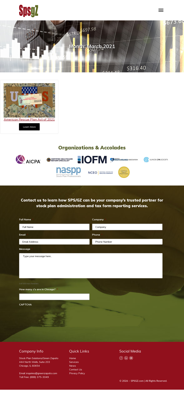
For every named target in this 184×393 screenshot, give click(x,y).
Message (26, 248)
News (72, 365)
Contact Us (75, 369)
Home (72, 358)
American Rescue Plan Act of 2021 (29, 119)
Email (23, 234)
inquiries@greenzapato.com (41, 373)
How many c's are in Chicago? (38, 289)
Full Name (26, 219)
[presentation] (43, 315)
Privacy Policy (77, 373)
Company (99, 219)
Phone (97, 234)
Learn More (29, 126)
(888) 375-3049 (39, 377)
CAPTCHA (25, 304)
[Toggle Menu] (160, 10)
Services (74, 361)
